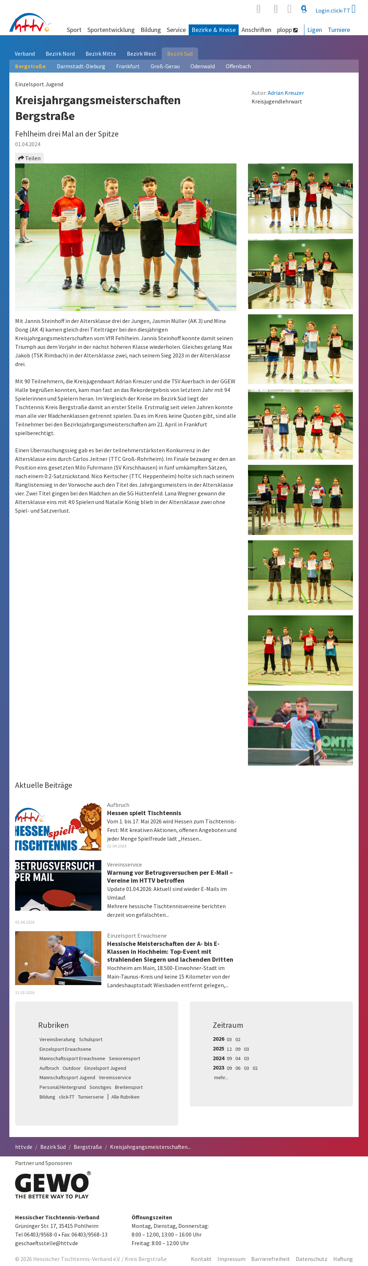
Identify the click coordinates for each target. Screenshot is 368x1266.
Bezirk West (141, 53)
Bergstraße (30, 66)
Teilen (29, 158)
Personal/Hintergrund (63, 1087)
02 (237, 1039)
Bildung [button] (151, 30)
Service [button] (176, 30)
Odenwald (202, 66)
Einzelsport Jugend (105, 1068)
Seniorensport (124, 1058)
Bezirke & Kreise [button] (214, 30)
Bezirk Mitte (101, 53)
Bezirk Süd (180, 53)
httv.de (23, 1146)
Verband (25, 53)
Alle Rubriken (125, 1097)
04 (237, 1058)
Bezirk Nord (60, 53)
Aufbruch (49, 1068)
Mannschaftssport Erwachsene (72, 1058)
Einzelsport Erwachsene (65, 1049)
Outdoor (72, 1068)
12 (229, 1049)
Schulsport (90, 1039)
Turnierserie (91, 1097)
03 (229, 1039)
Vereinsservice (115, 1077)
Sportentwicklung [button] (111, 30)
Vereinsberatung (57, 1039)
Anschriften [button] (256, 30)
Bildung (47, 1097)
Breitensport (129, 1087)
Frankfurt (128, 66)
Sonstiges (100, 1087)
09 (237, 1049)
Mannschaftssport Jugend (67, 1077)
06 (237, 1068)
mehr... (221, 1077)
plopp (287, 30)
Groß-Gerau (165, 66)
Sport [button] (74, 30)
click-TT (66, 1097)
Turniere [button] (339, 30)
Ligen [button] (314, 30)
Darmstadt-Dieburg (81, 66)
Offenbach (238, 66)
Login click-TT (336, 8)
